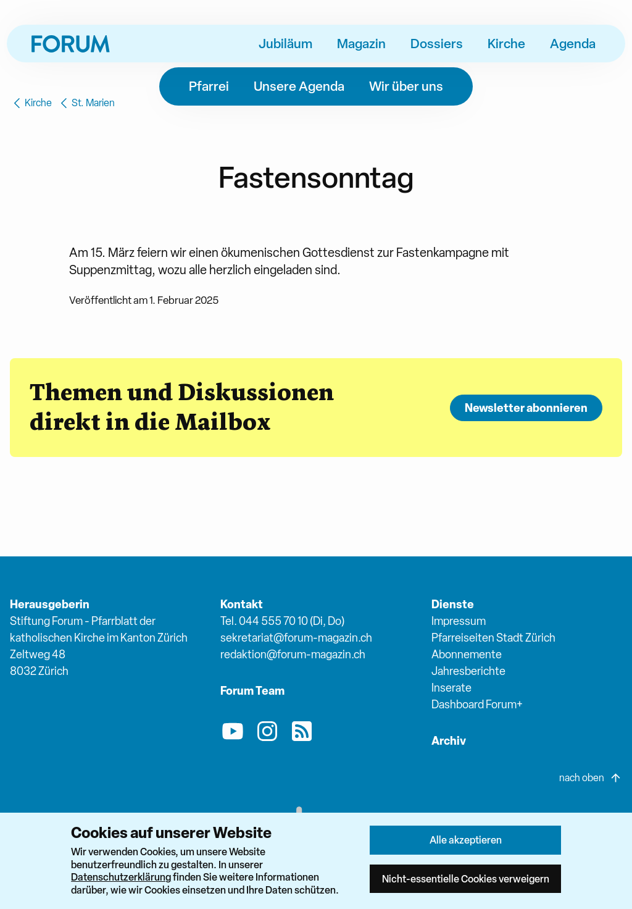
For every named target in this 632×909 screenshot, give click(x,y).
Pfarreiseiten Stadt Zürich (493, 637)
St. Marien (86, 103)
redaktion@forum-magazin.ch (292, 654)
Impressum (458, 621)
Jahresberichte (468, 671)
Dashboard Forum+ (477, 704)
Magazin (361, 43)
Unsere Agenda (299, 85)
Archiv (448, 740)
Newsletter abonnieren (526, 408)
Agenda (573, 43)
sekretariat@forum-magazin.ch (296, 637)
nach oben (590, 778)
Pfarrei (209, 85)
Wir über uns (406, 85)
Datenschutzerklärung (121, 877)
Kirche (506, 43)
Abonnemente (466, 654)
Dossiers (436, 43)
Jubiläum (285, 43)
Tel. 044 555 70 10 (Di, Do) (282, 621)
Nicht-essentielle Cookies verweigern (465, 879)
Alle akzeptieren (466, 840)
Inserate (451, 688)
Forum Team (252, 690)
